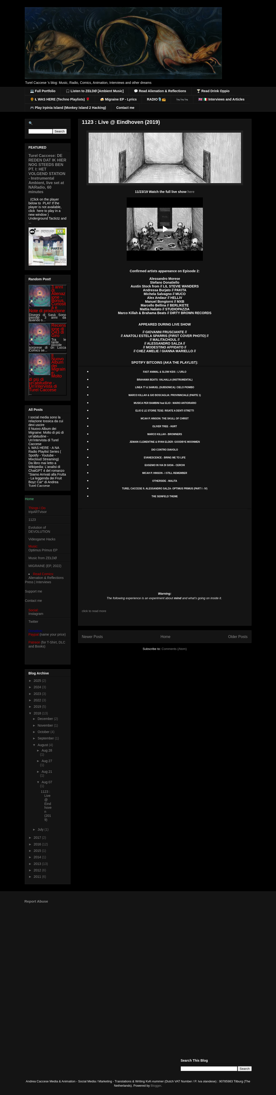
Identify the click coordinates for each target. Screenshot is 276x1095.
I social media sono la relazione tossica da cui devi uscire (46, 421)
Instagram (36, 614)
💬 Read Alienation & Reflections (160, 91)
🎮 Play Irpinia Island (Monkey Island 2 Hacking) (68, 108)
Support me (33, 591)
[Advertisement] (138, 944)
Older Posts (237, 637)
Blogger (156, 1085)
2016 (38, 844)
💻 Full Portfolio (42, 91)
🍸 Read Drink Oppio (213, 91)
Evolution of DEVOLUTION (39, 529)
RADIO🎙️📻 (156, 99)
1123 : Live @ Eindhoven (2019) (121, 122)
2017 (38, 837)
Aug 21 (47, 772)
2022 (38, 700)
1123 (32, 520)
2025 (38, 681)
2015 (38, 851)
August (43, 745)
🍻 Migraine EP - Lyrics (118, 99)
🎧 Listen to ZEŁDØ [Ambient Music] (95, 91)
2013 (38, 864)
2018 (38, 713)
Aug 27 (47, 761)
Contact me (125, 108)
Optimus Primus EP (43, 550)
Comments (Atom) (174, 649)
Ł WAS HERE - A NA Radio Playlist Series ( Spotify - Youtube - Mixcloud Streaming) (45, 453)
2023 (38, 694)
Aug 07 (47, 782)
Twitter (33, 621)
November (46, 725)
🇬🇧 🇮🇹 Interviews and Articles (221, 99)
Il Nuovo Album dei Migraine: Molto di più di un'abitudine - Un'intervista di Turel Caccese (46, 436)
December (46, 719)
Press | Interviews (38, 582)
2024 (38, 687)
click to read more (94, 611)
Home (166, 637)
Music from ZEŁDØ (43, 558)
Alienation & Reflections (46, 578)
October (44, 732)
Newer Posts (92, 637)
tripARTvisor (38, 512)
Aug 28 (47, 750)
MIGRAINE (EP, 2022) (45, 566)
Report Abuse (36, 901)
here (191, 192)
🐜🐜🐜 (182, 99)
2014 (38, 857)
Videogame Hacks (42, 539)
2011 (38, 877)
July (41, 829)
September (46, 738)
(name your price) (47, 634)
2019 (38, 706)
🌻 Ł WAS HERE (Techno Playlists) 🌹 (60, 99)
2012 (38, 870)
